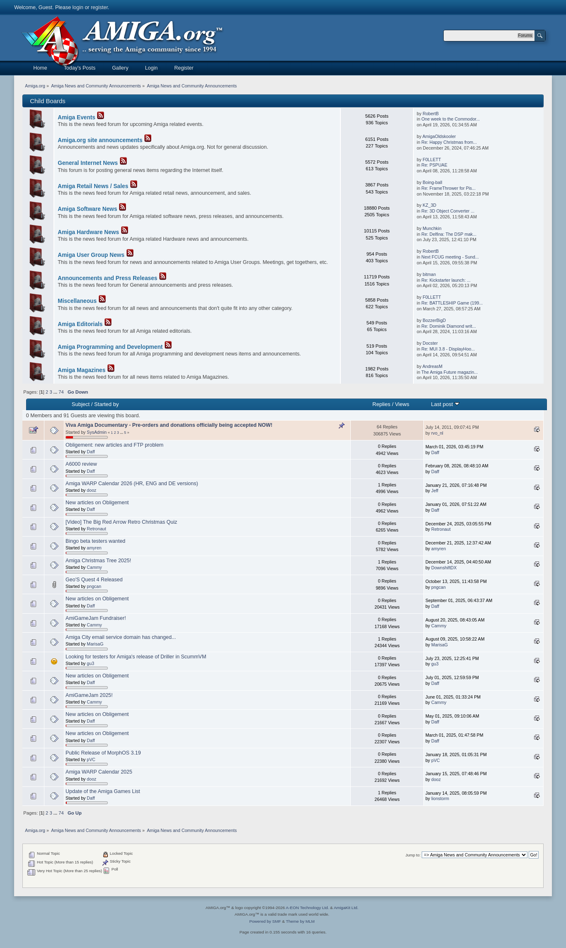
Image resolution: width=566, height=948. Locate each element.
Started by (106, 404)
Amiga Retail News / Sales (93, 186)
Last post (445, 404)
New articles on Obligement (97, 502)
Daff (91, 451)
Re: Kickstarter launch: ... (445, 280)
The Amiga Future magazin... (449, 372)
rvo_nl (437, 432)
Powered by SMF (265, 921)
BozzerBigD (434, 320)
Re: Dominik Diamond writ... (448, 326)
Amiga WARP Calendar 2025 (99, 772)
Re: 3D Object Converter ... (447, 210)
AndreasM (432, 366)
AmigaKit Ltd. (346, 907)
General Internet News (88, 163)
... (55, 391)
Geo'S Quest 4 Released (94, 580)
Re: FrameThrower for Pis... (448, 188)
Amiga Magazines (81, 370)
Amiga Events (76, 117)
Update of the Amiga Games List (103, 791)
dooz (91, 490)
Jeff (434, 490)
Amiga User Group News (91, 255)
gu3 (90, 663)
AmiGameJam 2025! (89, 695)
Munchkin (432, 228)
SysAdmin (97, 432)
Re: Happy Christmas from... (449, 142)
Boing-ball (432, 182)
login (78, 7)
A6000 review (81, 464)
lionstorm (440, 798)
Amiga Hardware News (88, 232)
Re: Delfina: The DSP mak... (448, 234)
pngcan (94, 586)
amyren (94, 547)
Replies (381, 404)
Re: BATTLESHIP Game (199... (452, 302)
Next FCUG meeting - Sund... (450, 256)
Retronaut (96, 528)
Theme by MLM (300, 921)
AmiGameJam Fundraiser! (96, 618)
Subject (81, 404)
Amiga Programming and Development (110, 347)
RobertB (431, 113)
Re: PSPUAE (434, 164)
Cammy (94, 567)
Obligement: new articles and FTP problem (114, 445)
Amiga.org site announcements (100, 140)
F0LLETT (432, 159)
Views (402, 404)
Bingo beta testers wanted (95, 541)
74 (60, 391)
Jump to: (413, 855)
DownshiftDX (444, 567)
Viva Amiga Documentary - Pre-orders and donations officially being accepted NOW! (169, 425)
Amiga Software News (87, 209)
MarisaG (95, 643)
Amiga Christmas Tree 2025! (98, 560)
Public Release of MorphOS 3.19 (103, 753)
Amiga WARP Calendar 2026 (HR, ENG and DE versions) (132, 483)
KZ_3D (429, 205)
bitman (429, 274)
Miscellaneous (77, 301)
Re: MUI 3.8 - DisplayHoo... (448, 348)
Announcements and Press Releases (107, 278)
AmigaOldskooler (439, 136)
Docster (430, 343)
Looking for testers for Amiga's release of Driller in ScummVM (136, 657)
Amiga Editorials (80, 324)
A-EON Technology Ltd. (307, 907)
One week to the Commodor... (450, 118)
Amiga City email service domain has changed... (121, 637)
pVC (91, 759)
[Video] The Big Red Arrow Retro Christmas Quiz (121, 522)
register (99, 7)
